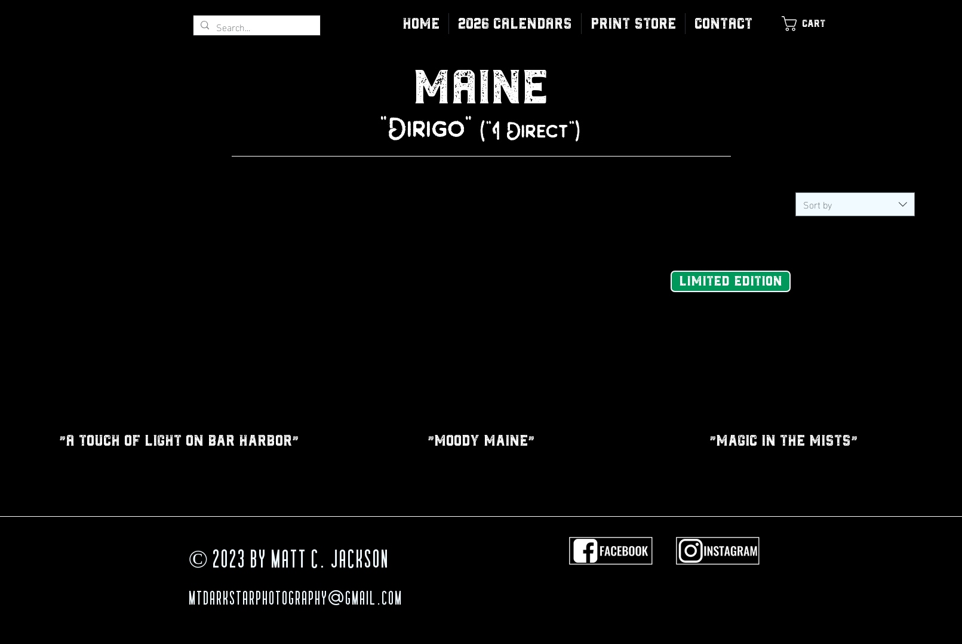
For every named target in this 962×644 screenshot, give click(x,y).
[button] (633, 23)
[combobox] (855, 204)
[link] (810, 23)
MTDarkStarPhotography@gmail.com (295, 599)
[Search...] (255, 27)
